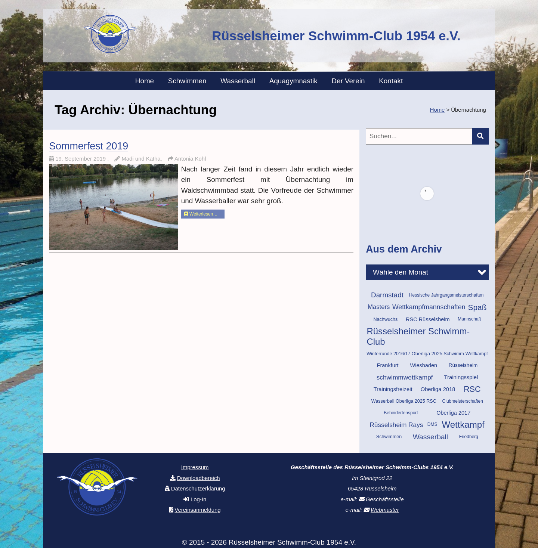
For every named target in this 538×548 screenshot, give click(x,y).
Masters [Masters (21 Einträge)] (379, 306)
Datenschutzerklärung (198, 489)
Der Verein (348, 81)
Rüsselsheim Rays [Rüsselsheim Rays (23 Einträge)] (396, 424)
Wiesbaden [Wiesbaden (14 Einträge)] (423, 365)
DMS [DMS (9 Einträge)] (432, 424)
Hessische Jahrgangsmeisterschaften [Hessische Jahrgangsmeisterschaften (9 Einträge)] (446, 295)
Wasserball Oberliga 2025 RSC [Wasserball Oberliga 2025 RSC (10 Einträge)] (403, 401)
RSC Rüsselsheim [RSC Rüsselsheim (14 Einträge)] (428, 319)
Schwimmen (187, 81)
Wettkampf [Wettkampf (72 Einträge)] (463, 424)
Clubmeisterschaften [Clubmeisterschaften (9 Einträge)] (462, 401)
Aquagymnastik (293, 81)
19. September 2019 (81, 159)
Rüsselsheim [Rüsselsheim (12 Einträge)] (463, 365)
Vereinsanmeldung (197, 510)
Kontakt (391, 81)
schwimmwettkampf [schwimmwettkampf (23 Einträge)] (405, 377)
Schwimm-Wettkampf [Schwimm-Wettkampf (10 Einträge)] (465, 353)
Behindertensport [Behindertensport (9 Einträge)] (401, 412)
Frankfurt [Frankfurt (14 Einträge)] (388, 365)
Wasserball (237, 81)
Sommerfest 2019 (88, 146)
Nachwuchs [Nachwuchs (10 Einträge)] (385, 319)
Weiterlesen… (200, 214)
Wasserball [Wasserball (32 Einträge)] (430, 437)
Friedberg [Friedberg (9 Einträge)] (468, 436)
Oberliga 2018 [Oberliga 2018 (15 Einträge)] (438, 389)
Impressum (195, 467)
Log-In (198, 499)
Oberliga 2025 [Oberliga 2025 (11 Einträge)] (427, 353)
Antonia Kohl (190, 159)
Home (144, 81)
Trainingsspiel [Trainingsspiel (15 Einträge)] (461, 377)
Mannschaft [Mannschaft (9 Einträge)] (469, 319)
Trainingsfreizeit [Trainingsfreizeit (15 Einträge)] (393, 389)
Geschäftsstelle (385, 499)
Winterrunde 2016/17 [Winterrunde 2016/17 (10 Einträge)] (388, 353)
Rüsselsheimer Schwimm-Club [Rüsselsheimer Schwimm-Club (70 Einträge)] (418, 336)
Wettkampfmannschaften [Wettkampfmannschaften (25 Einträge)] (429, 307)
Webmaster (385, 510)
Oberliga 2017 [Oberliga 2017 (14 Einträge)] (453, 413)
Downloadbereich (198, 478)
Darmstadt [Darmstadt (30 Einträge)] (387, 295)
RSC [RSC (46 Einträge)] (472, 389)
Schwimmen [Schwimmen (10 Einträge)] (389, 436)
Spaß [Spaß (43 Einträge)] (477, 307)
